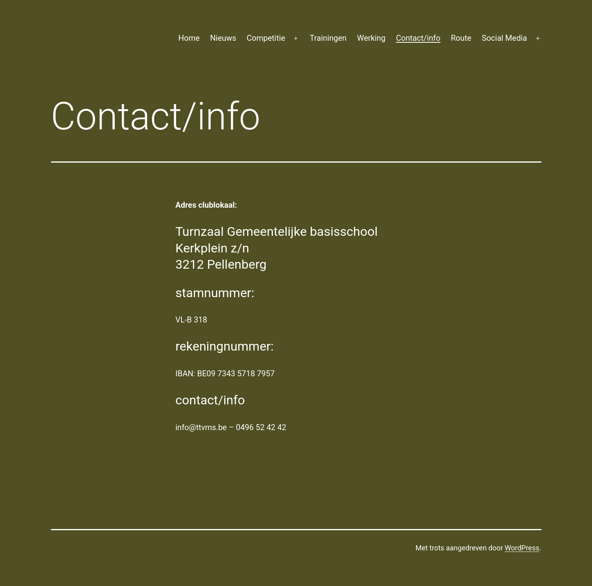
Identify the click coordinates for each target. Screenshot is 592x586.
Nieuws (223, 38)
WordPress (522, 548)
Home (189, 38)
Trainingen (328, 38)
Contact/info (418, 38)
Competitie (266, 38)
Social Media (504, 38)
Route (461, 38)
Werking (371, 38)
